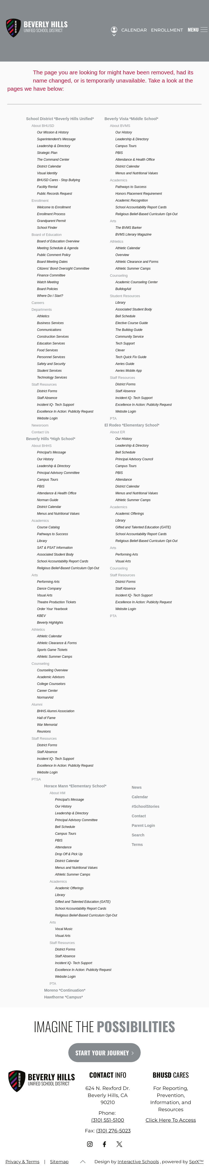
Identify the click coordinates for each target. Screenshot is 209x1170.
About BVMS (120, 126)
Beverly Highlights (50, 622)
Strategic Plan (47, 153)
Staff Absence (47, 398)
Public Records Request (54, 194)
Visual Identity (47, 173)
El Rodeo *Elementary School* (131, 425)
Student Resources (125, 296)
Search (134, 834)
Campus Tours (47, 480)
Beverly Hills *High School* (50, 439)
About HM (57, 793)
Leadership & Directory (53, 146)
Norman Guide (47, 500)
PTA (113, 418)
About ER (117, 432)
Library (42, 541)
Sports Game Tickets (52, 650)
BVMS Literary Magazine (133, 234)
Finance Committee (51, 275)
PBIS (40, 486)
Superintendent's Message (56, 139)
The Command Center (53, 160)
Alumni (37, 704)
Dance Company (49, 588)
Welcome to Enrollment (54, 207)
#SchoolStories (141, 806)
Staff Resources (44, 384)
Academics (40, 521)
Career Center (47, 691)
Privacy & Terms (22, 1161)
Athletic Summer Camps (54, 657)
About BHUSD (43, 126)
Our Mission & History (53, 132)
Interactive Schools (138, 1161)
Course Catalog (48, 527)
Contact (135, 816)
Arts (35, 575)
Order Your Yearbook (52, 609)
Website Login (47, 418)
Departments (42, 309)
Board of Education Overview (58, 241)
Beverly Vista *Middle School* (131, 119)
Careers (38, 303)
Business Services (50, 323)
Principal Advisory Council (134, 459)
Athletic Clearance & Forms (57, 643)
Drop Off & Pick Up (68, 854)
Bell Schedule (125, 316)
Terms (134, 844)
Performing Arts (48, 582)
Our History (45, 459)
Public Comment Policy (53, 255)
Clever (120, 350)
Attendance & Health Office (56, 493)
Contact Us (40, 432)
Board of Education (47, 235)
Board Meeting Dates (52, 262)
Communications (49, 330)
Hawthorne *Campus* (63, 997)
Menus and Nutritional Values (58, 514)
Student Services (49, 371)
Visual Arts (45, 595)
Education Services (51, 343)
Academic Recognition (131, 200)
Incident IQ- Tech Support (55, 405)
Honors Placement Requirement (138, 194)
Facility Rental (47, 187)
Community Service (129, 337)
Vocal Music (63, 929)
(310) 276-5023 (113, 1131)
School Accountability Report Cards (62, 561)
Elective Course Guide (131, 323)
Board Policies (47, 289)
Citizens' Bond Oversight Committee (63, 268)
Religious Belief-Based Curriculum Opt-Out (68, 568)
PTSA (36, 779)
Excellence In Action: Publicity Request (65, 411)
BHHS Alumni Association (55, 711)
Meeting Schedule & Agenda (57, 248)
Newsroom (40, 425)
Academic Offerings (129, 514)
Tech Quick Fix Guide (130, 357)
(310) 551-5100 (107, 1120)
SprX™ (196, 1161)
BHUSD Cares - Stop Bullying (58, 180)
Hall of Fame (46, 718)
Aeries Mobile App (128, 371)
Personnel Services (51, 357)
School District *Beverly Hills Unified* (60, 119)
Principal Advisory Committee (58, 473)
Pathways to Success (52, 534)
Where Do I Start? (50, 296)
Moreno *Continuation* (64, 990)
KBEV (41, 616)
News (133, 787)
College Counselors (51, 684)
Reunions (44, 731)
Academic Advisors (51, 677)
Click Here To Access (171, 1120)
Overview (122, 255)
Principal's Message (51, 452)
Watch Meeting (48, 282)
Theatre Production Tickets (56, 602)
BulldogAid (123, 289)
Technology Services (52, 377)
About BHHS (42, 446)
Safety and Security (51, 364)
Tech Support (125, 343)
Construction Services (53, 337)
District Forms (47, 391)
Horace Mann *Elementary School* (75, 786)
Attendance (123, 480)
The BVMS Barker (128, 228)
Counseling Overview (52, 670)
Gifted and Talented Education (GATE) (143, 527)
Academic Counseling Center (136, 282)
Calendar (132, 30)
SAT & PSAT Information (55, 548)
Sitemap (59, 1161)
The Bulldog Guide (128, 330)
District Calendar (49, 166)
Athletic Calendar (49, 636)
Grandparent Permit (51, 221)
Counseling (40, 664)
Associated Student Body (55, 554)
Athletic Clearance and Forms (136, 262)
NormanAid (45, 697)
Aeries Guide (124, 364)
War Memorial (47, 725)
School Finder (47, 228)
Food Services (47, 350)
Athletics (43, 316)
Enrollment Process (51, 214)
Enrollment (165, 30)
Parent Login (139, 824)
